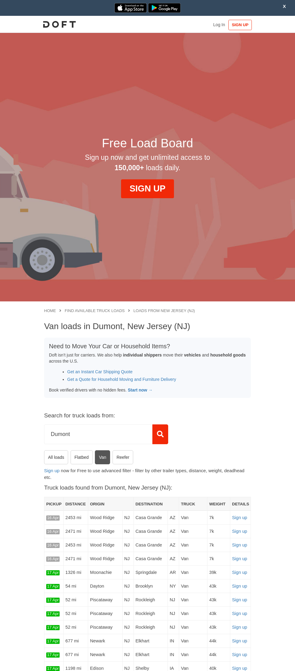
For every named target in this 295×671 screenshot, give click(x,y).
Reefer (122, 457)
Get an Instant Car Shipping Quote (100, 371)
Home (50, 310)
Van (102, 457)
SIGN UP (238, 25)
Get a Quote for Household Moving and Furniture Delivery (121, 379)
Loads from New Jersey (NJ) (164, 310)
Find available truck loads (95, 310)
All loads (56, 457)
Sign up (52, 470)
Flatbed (82, 457)
